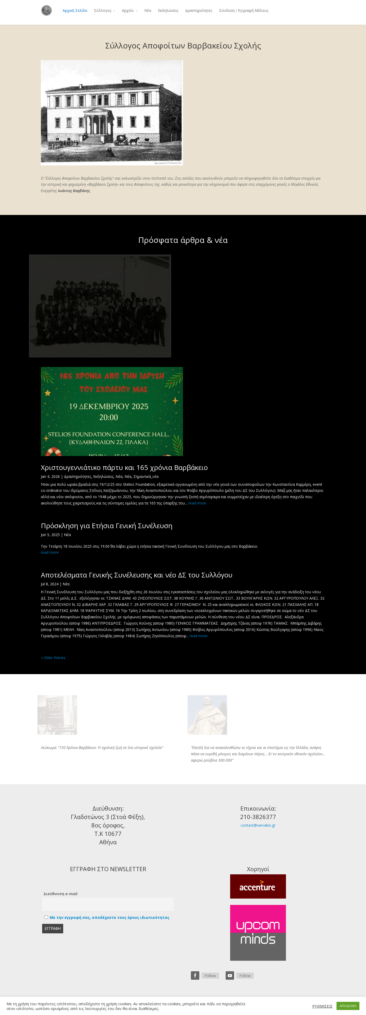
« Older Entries (53, 657)
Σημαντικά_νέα (146, 476)
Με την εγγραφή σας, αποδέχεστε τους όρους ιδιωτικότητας (109, 917)
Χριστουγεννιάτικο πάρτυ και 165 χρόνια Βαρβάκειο (124, 467)
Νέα (147, 10)
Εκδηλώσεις (168, 10)
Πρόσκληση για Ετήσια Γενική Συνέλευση (106, 525)
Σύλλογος (102, 10)
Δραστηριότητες (198, 10)
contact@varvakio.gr (258, 825)
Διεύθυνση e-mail (60, 893)
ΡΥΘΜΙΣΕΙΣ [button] (322, 1006)
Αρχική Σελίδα (75, 10)
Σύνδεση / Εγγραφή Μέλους (243, 10)
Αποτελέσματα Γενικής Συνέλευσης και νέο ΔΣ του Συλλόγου (137, 575)
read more (197, 503)
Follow (210, 975)
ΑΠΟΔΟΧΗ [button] (348, 1005)
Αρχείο (128, 10)
